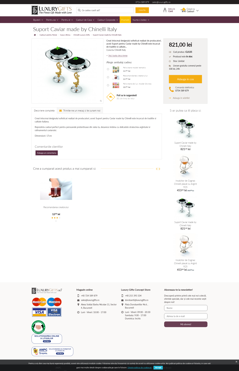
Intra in (169, 10)
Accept (158, 368)
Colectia (110, 50)
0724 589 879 (142, 2)
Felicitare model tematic (134, 67)
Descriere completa (44, 110)
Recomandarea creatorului (135, 76)
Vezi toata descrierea (117, 55)
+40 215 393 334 (133, 295)
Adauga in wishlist (179, 98)
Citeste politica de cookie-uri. (140, 368)
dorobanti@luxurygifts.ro (136, 300)
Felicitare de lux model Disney (137, 84)
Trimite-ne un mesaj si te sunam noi (79, 110)
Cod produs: (179, 52)
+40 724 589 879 (89, 295)
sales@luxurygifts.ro (161, 2)
